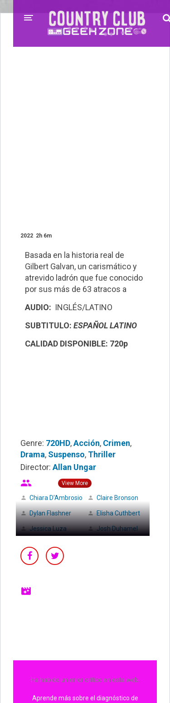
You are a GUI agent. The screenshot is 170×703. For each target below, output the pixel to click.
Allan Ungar (74, 467)
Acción (86, 443)
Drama (32, 454)
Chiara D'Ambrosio (56, 497)
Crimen (116, 443)
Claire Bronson (117, 497)
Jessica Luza (48, 528)
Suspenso (66, 454)
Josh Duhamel (117, 528)
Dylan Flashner (50, 513)
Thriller (102, 454)
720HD (58, 443)
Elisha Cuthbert (118, 513)
